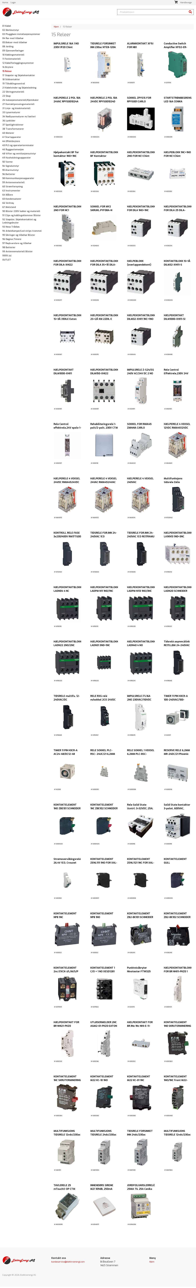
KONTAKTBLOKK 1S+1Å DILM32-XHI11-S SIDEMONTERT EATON (177, 265)
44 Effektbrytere (11, 142)
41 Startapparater (11, 138)
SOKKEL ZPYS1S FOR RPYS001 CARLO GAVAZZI (139, 102)
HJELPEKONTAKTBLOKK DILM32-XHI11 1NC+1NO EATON (141, 320)
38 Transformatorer (13, 129)
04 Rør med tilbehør (13, 39)
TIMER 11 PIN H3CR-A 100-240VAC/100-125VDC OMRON (176, 700)
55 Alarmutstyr (10, 171)
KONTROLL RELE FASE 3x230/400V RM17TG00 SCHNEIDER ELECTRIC (67, 537)
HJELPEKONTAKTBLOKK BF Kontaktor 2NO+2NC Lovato (104, 157)
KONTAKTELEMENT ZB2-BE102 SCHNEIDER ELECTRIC (177, 918)
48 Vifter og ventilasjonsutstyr (19, 154)
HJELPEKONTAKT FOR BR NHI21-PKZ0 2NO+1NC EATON (66, 1027)
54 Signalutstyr (10, 166)
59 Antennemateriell (13, 183)
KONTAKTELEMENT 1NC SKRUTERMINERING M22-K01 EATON (67, 1081)
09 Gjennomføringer (13, 51)
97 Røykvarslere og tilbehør (17, 244)
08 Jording (7, 47)
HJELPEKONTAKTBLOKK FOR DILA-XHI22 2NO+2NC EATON (67, 265)
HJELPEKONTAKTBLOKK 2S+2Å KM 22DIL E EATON (104, 320)
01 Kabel (6, 26)
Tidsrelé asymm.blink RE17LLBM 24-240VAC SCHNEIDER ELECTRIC (177, 646)
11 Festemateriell (11, 59)
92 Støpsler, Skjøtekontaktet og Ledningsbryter (19, 222)
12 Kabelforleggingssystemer (18, 64)
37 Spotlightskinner (12, 125)
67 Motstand (9, 208)
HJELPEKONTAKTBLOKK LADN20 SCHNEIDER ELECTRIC (178, 592)
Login (13, 3)
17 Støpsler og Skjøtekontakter (18, 76)
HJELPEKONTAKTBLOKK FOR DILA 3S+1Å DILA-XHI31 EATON (104, 265)
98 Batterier (8, 248)
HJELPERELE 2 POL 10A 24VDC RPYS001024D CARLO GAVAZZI (103, 102)
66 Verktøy (8, 204)
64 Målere (7, 195)
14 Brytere (7, 68)
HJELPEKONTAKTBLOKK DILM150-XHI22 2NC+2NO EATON (104, 374)
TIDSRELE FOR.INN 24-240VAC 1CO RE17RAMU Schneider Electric (140, 537)
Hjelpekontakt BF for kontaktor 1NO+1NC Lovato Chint (66, 157)
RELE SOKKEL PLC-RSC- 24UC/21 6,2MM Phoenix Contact (102, 755)
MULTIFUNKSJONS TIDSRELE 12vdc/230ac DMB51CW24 (177, 1135)
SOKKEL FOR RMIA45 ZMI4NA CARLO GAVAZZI (139, 428)
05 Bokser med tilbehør (14, 43)
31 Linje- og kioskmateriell (16, 109)
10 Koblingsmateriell (13, 55)
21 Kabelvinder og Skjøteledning (19, 88)
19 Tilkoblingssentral (13, 84)
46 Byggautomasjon (13, 150)
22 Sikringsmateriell (13, 92)
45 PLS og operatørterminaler (18, 146)
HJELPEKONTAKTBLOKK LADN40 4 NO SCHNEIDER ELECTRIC (141, 646)
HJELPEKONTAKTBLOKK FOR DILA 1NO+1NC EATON (141, 211)
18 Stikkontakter (11, 80)
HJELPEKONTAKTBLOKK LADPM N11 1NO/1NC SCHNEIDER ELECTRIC (104, 592)
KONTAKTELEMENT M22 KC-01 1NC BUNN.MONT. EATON (139, 1081)
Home (5, 3)
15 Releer (7, 72)
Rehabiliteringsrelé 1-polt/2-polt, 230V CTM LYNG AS (104, 428)
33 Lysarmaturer (11, 113)
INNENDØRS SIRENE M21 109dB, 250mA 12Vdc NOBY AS (101, 1190)
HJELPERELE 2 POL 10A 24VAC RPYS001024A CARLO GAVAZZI (67, 102)
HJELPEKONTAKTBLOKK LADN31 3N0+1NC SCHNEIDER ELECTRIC (104, 646)
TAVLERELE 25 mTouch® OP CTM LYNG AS (64, 1190)
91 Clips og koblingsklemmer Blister (21, 216)
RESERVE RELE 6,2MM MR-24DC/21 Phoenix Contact (177, 755)
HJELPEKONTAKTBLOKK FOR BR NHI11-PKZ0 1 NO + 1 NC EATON (178, 972)
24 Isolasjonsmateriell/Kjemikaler (20, 101)
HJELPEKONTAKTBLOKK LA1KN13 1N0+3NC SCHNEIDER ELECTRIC (178, 537)
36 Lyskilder (8, 121)
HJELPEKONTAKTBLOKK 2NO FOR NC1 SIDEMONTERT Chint (67, 211)
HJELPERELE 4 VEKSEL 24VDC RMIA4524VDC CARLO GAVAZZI (67, 483)
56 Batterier (8, 175)
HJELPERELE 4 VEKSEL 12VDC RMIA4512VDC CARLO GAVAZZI (177, 428)
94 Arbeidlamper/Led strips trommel (22, 231)
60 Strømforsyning (12, 187)
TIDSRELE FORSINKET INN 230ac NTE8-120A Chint (103, 48)
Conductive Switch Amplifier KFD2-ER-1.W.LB (175, 48)
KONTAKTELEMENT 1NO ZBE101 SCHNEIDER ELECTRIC (67, 809)
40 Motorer (8, 134)
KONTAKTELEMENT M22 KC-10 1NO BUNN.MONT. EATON (102, 1081)
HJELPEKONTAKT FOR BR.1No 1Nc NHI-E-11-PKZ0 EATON (140, 1027)
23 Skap (6, 96)
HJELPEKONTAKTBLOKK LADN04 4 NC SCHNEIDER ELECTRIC (67, 592)
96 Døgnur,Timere (11, 240)
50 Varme (7, 162)
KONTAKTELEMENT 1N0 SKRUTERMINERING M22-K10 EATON (177, 1027)
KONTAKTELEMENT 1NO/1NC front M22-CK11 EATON (176, 1081)
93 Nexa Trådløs (11, 227)
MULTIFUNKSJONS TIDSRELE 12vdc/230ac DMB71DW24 (67, 1135)
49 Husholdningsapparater (16, 158)
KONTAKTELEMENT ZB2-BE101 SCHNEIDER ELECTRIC (140, 918)
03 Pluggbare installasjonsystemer (21, 35)
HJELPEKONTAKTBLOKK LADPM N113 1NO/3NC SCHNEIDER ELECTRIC (141, 592)
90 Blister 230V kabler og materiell (21, 212)
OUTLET (6, 260)
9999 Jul (6, 256)
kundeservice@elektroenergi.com (68, 1262)
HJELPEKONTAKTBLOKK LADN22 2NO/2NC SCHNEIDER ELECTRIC (67, 646)
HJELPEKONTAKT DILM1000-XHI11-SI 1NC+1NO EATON (174, 320)
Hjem (56, 27)
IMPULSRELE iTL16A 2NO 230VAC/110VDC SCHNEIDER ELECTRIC (139, 700)
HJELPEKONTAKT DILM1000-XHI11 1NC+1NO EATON (64, 374)
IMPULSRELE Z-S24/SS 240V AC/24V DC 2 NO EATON (140, 374)
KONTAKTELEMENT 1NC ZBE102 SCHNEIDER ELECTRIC (104, 809)
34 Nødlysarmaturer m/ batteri (19, 117)
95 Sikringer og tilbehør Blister (18, 236)
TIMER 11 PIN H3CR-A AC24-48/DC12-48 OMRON (65, 755)
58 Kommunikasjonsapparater (18, 179)
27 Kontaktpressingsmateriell (18, 105)
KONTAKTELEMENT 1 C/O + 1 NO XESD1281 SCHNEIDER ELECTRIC (103, 972)
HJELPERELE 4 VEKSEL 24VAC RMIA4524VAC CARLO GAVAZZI (103, 483)
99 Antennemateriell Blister (17, 252)
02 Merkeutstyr (10, 31)
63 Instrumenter (11, 191)
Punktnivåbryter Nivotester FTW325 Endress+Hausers (139, 972)
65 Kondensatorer (11, 199)
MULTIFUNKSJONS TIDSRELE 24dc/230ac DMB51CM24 (103, 1135)
